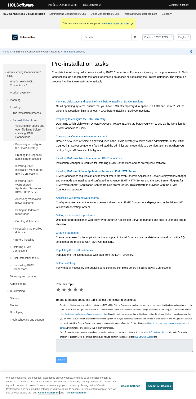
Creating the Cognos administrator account (81, 136)
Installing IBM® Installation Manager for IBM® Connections (29, 169)
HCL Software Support (158, 332)
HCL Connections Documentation (24, 13)
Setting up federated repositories (75, 215)
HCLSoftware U (92, 4)
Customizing (17, 291)
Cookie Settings (130, 385)
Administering (18, 283)
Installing (55, 51)
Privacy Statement (76, 392)
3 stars (70, 289)
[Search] (135, 37)
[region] (98, 385)
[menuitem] (68, 14)
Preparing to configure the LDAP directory (80, 119)
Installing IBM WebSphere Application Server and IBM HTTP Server (96, 171)
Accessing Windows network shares (77, 197)
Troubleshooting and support (27, 319)
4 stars (76, 289)
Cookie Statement (48, 392)
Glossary (167, 13)
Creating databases (26, 221)
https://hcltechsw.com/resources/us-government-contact (83, 314)
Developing (16, 312)
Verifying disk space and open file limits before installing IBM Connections (99, 101)
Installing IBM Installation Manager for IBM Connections (89, 158)
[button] (5, 72)
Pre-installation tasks (74, 51)
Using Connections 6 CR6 (105, 13)
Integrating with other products (140, 13)
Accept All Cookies (159, 385)
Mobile (14, 305)
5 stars (81, 289)
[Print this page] (191, 51)
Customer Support (179, 4)
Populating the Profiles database (75, 250)
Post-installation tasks (25, 258)
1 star (58, 289)
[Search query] (110, 37)
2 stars (64, 289)
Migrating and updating (23, 276)
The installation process (27, 112)
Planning (15, 100)
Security (15, 298)
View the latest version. (115, 23)
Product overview (20, 92)
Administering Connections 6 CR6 (68, 13)
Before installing (24, 239)
